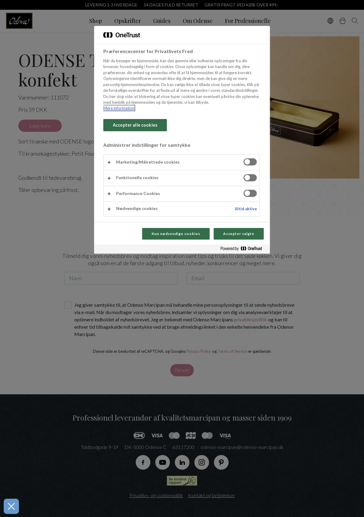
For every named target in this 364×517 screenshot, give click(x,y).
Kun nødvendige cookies (176, 233)
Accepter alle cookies (135, 125)
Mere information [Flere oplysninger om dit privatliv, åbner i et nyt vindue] (118, 108)
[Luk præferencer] (9, 506)
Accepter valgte (238, 233)
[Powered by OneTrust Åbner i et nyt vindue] (243, 250)
